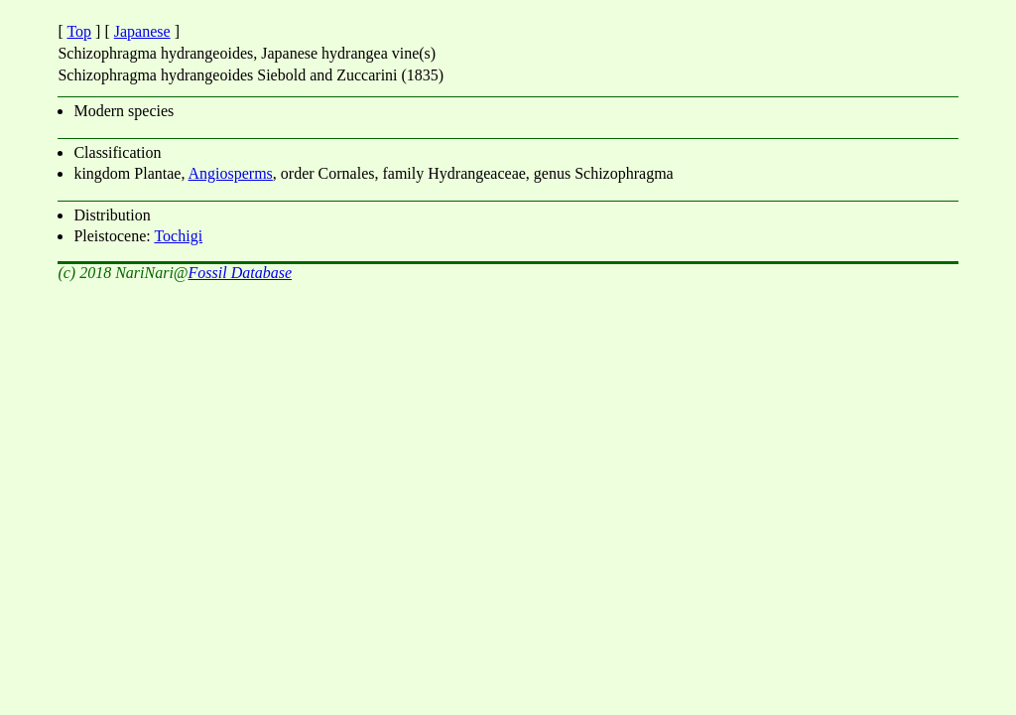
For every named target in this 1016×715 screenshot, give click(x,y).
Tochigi (178, 235)
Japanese (142, 31)
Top (78, 31)
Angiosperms (231, 173)
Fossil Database (240, 272)
